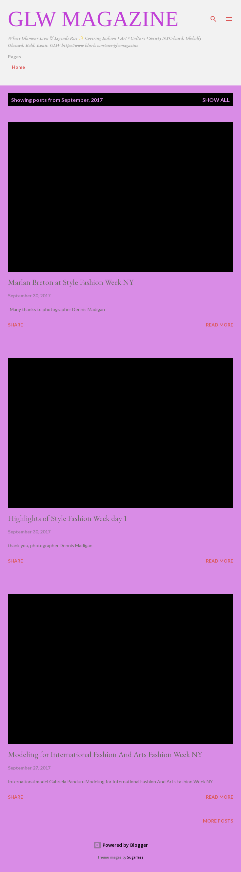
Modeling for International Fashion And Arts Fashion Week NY (105, 754)
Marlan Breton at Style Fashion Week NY (70, 282)
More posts (218, 821)
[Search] (213, 12)
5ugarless (135, 857)
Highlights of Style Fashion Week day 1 (68, 518)
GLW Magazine (93, 19)
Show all (216, 100)
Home (18, 67)
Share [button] (15, 324)
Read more (219, 324)
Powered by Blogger (120, 845)
